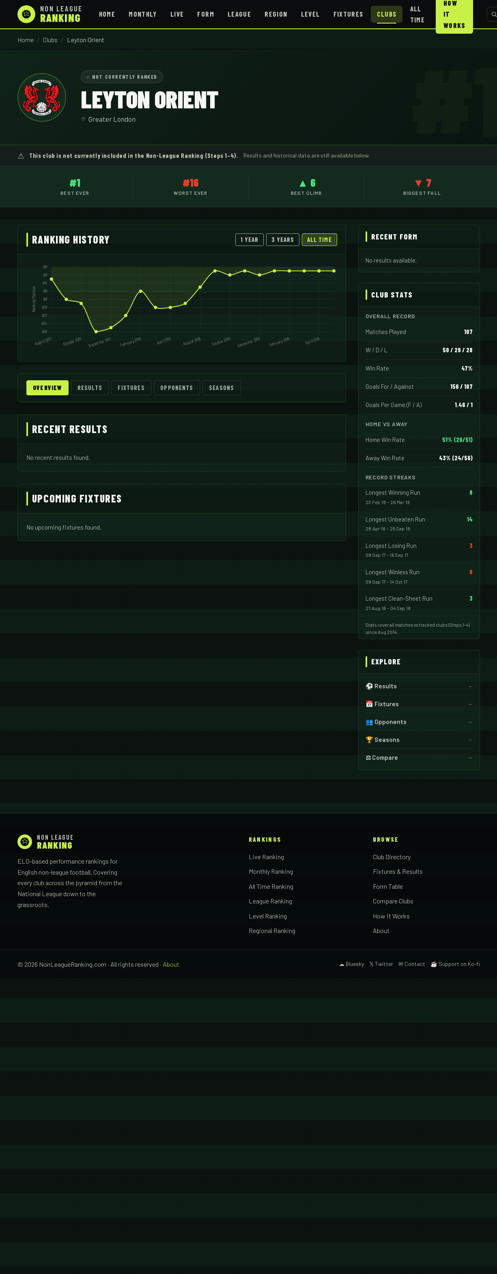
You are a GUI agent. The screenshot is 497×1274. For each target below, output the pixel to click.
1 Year (249, 239)
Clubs (387, 14)
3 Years (283, 239)
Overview (47, 387)
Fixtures (348, 14)
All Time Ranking (271, 886)
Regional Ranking (272, 930)
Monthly (143, 14)
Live (177, 14)
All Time (417, 14)
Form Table (388, 886)
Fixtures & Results (398, 871)
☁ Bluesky (351, 963)
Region (276, 14)
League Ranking (270, 901)
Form (205, 14)
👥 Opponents (386, 721)
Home (107, 14)
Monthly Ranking (271, 871)
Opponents (176, 387)
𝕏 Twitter (381, 963)
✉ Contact (411, 963)
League (239, 14)
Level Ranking (268, 916)
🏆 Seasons (383, 739)
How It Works (391, 916)
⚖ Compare (382, 757)
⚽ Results (381, 686)
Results (89, 387)
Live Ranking (266, 856)
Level (310, 14)
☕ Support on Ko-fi (455, 963)
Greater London (112, 119)
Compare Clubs (393, 901)
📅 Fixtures (382, 703)
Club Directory (392, 856)
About (381, 930)
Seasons (221, 387)
